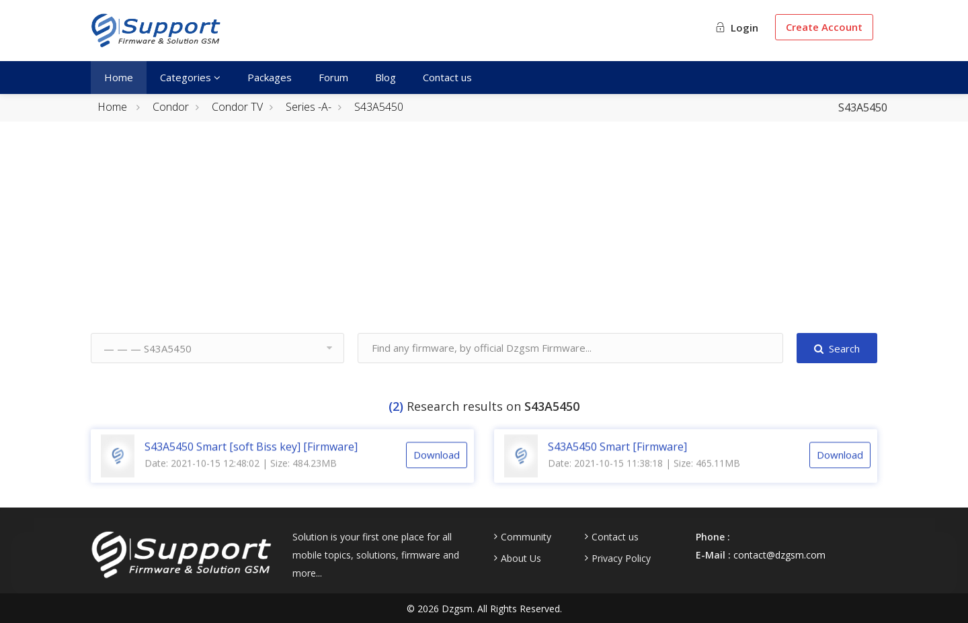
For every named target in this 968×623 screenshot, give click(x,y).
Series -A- (308, 106)
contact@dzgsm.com (779, 554)
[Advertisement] (484, 239)
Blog (385, 77)
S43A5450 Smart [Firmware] (617, 461)
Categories (190, 77)
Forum (333, 77)
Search (837, 348)
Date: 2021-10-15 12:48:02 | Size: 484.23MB (241, 477)
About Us (521, 559)
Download (436, 470)
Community (526, 537)
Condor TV (237, 106)
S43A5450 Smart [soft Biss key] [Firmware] (251, 461)
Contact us (447, 77)
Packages (269, 77)
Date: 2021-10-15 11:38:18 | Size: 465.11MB (644, 477)
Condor (171, 106)
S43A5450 (378, 106)
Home (118, 77)
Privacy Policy (621, 559)
